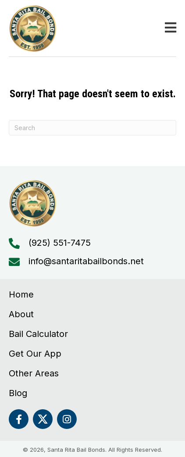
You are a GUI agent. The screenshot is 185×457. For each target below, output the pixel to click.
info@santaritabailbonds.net (86, 261)
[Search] (92, 127)
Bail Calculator (38, 334)
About (21, 314)
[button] (18, 419)
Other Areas (34, 373)
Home (21, 294)
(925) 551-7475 (59, 242)
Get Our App (35, 353)
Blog (18, 393)
